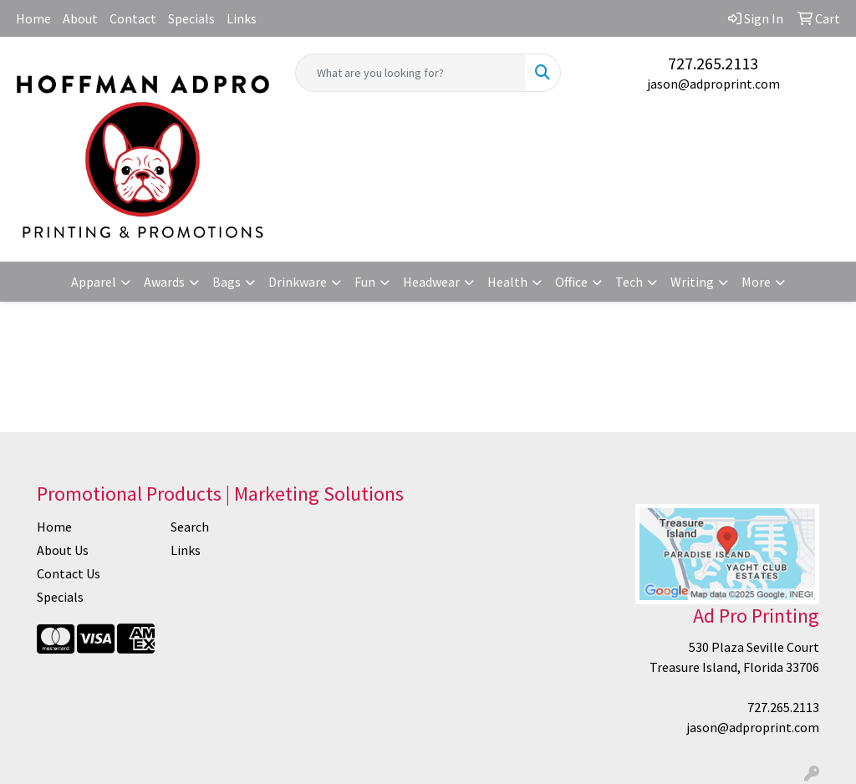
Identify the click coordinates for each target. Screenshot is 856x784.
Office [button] (571, 281)
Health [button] (507, 281)
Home (33, 18)
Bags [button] (226, 281)
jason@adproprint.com (713, 83)
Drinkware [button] (297, 281)
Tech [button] (629, 281)
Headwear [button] (431, 281)
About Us (63, 550)
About (80, 18)
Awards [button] (164, 281)
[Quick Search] (410, 72)
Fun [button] (364, 281)
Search (190, 526)
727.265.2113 (713, 63)
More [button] (756, 281)
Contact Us (68, 573)
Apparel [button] (93, 281)
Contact (133, 18)
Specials (191, 18)
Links (242, 18)
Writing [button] (692, 281)
